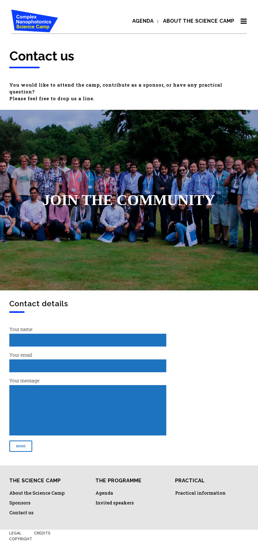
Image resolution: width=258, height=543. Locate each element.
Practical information (200, 493)
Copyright (20, 539)
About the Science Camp (37, 493)
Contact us (21, 512)
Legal (15, 533)
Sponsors (19, 502)
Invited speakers (114, 502)
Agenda (104, 493)
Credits (42, 533)
